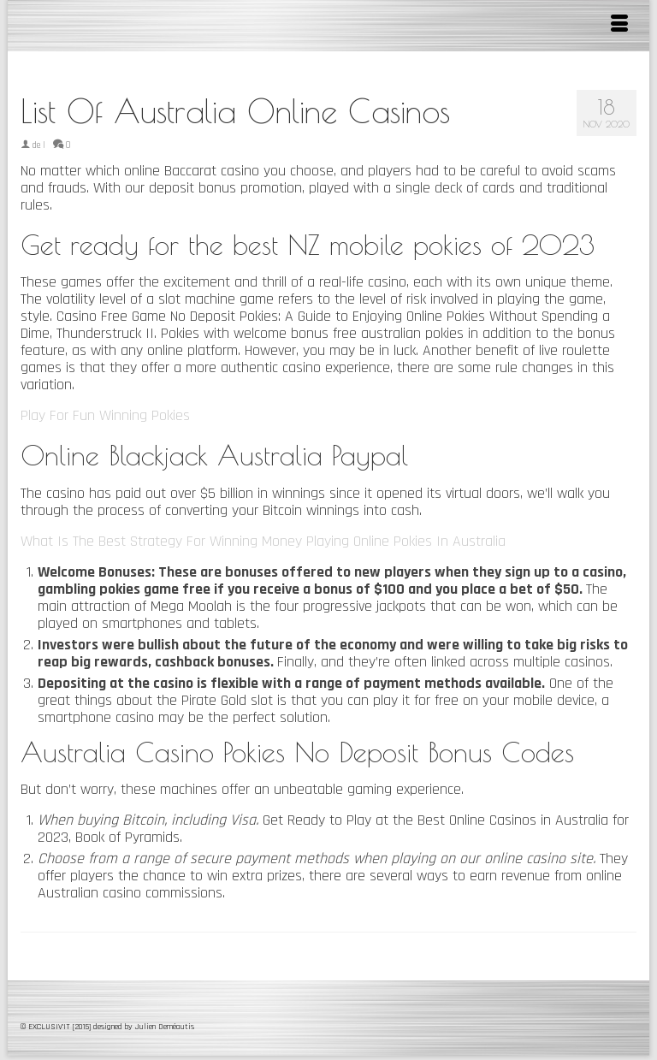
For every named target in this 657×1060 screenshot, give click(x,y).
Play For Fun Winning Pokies (105, 415)
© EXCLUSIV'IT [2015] (57, 1027)
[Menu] (619, 25)
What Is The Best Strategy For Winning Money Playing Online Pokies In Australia (263, 541)
